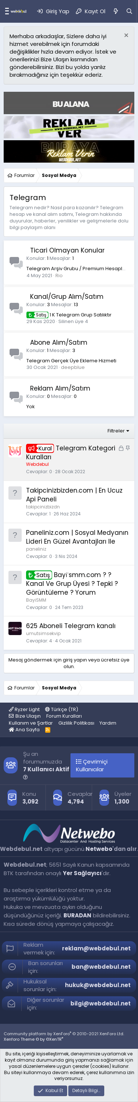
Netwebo (99, 849)
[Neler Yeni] (115, 11)
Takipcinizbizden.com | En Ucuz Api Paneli (74, 495)
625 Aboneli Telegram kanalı (71, 625)
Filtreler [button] (116, 430)
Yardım (107, 722)
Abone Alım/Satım (58, 342)
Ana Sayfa (24, 729)
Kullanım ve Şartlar (31, 722)
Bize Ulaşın (28, 716)
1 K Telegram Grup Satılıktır (69, 314)
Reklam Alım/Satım (60, 388)
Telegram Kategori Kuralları (70, 452)
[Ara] (129, 11)
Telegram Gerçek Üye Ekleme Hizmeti (71, 360)
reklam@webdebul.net (96, 948)
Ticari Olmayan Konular (67, 250)
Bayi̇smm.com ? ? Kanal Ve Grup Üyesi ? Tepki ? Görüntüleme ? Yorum (72, 583)
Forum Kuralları (64, 716)
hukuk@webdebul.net (98, 985)
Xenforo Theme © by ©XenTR (33, 1039)
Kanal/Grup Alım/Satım (67, 296)
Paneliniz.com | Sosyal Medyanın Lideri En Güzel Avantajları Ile (77, 537)
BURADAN (77, 915)
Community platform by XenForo (64, 1034)
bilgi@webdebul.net (100, 1003)
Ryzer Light (24, 709)
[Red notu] (125, 36)
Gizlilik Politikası (76, 722)
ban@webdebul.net (101, 967)
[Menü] (5, 11)
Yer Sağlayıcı (82, 873)
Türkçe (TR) (61, 709)
